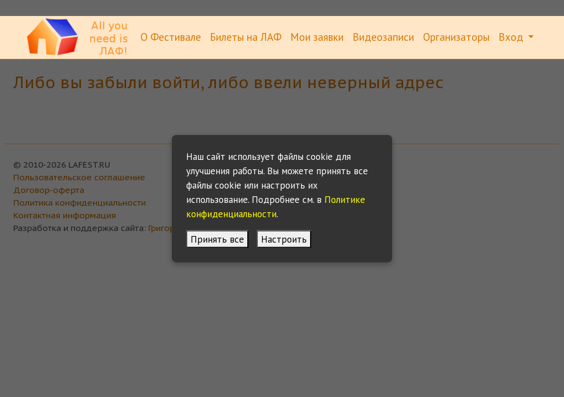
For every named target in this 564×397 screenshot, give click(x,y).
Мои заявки (317, 37)
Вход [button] (512, 37)
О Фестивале (170, 37)
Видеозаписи (383, 37)
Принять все (217, 238)
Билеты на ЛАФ (245, 37)
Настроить (284, 238)
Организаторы (456, 37)
